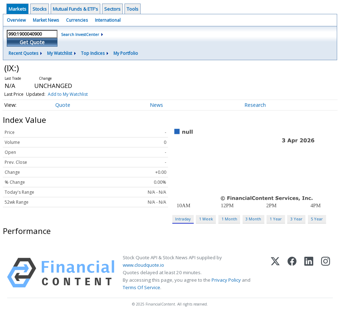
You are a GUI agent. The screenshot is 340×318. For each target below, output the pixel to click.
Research (255, 104)
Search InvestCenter (80, 34)
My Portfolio (125, 53)
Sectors (112, 9)
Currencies (77, 20)
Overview (16, 20)
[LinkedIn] (308, 273)
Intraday (183, 218)
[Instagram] (325, 273)
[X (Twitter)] (275, 273)
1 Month (229, 218)
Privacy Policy (226, 280)
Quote (62, 104)
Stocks (39, 9)
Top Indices (93, 53)
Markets (17, 9)
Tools (132, 9)
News (156, 104)
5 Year (317, 218)
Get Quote (32, 42)
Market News (46, 20)
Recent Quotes (23, 53)
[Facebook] (292, 273)
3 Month (253, 218)
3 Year (296, 218)
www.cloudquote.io (143, 265)
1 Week (206, 218)
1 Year (276, 218)
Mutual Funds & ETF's (75, 9)
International (108, 20)
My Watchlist (59, 53)
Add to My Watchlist (68, 94)
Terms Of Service (141, 287)
